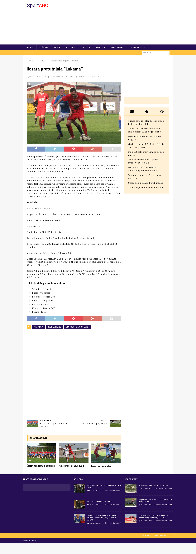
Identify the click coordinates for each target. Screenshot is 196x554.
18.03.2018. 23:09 (95, 523)
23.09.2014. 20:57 (38, 76)
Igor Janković (54, 326)
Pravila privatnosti (162, 535)
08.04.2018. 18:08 (146, 520)
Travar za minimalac (101, 466)
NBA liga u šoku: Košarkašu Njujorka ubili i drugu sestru (146, 145)
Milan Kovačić (56, 76)
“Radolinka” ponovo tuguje (72, 465)
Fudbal (30, 47)
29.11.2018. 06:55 (95, 504)
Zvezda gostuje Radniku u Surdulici (146, 183)
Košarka (43, 47)
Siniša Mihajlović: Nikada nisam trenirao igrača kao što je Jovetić (144, 130)
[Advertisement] (122, 22)
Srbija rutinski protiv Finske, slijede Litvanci (146, 153)
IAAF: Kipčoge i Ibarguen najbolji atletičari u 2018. (104, 486)
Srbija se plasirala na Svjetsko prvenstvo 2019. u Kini (143, 161)
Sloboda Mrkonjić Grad (77, 326)
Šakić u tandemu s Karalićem (41, 465)
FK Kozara (38, 326)
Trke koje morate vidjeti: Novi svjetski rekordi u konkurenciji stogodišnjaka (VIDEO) (102, 517)
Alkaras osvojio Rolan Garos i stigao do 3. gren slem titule (146, 122)
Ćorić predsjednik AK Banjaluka (99, 501)
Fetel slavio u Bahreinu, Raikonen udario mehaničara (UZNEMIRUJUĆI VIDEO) (154, 516)
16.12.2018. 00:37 (146, 488)
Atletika (100, 47)
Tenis (57, 47)
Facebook (30, 52)
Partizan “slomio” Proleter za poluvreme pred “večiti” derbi (142, 169)
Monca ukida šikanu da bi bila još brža (153, 485)
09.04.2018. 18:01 (146, 504)
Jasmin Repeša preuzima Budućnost (146, 187)
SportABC (146, 535)
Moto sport (117, 47)
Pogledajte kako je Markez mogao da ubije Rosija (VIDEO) (155, 500)
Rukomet (70, 47)
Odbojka (85, 47)
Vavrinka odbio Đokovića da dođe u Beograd (145, 138)
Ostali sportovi (137, 47)
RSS (40, 52)
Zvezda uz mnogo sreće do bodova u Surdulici (146, 176)
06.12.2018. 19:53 (95, 490)
